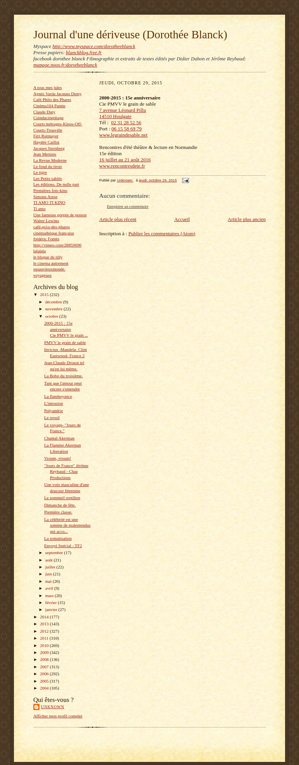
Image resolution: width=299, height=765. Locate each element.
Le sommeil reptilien (62, 497)
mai (49, 581)
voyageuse (42, 275)
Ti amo (39, 208)
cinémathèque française (53, 233)
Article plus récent (117, 219)
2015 (45, 294)
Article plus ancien (247, 219)
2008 (45, 659)
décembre (54, 301)
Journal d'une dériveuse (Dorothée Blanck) (130, 34)
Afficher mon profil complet (57, 716)
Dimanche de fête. (60, 505)
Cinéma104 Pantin (49, 105)
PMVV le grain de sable (65, 342)
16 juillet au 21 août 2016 (125, 160)
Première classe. (58, 512)
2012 (45, 631)
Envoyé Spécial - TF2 (63, 545)
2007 (45, 666)
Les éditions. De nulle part (56, 184)
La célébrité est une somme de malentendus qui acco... (67, 525)
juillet (51, 567)
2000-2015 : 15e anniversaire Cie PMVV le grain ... (66, 329)
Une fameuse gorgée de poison (60, 214)
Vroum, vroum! (57, 458)
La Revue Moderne (50, 160)
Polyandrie (53, 410)
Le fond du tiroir (47, 166)
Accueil (182, 219)
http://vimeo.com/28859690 (57, 245)
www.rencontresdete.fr (122, 166)
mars (50, 595)
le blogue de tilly (47, 257)
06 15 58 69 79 (127, 129)
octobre (52, 316)
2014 (45, 616)
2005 (45, 681)
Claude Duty (44, 112)
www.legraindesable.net (123, 135)
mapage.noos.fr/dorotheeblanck (65, 65)
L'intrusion (53, 403)
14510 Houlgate (115, 116)
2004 (45, 688)
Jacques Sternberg (49, 148)
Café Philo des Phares (52, 99)
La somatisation (58, 538)
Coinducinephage (48, 117)
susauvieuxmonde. (49, 269)
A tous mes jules (47, 87)
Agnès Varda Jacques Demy (57, 93)
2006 (45, 673)
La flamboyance (58, 396)
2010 (45, 645)
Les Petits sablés (47, 178)
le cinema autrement (51, 263)
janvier (51, 609)
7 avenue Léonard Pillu (122, 110)
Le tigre (40, 172)
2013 (45, 623)
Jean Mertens (44, 154)
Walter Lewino (46, 220)
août (49, 560)
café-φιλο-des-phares (51, 226)
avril (49, 588)
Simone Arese (45, 196)
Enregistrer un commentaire (127, 206)
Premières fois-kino (50, 190)
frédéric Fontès (46, 238)
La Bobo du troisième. (63, 375)
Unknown (52, 707)
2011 (45, 638)
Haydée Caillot (46, 142)
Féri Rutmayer (45, 135)
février (51, 602)
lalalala (39, 250)
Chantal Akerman (59, 438)
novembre (54, 308)
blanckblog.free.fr (84, 52)
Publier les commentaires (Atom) (161, 233)
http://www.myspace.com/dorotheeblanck (93, 46)
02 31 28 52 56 (126, 122)
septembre (54, 552)
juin (49, 574)
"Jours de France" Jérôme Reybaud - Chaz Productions (66, 471)
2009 (45, 652)
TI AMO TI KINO (49, 202)
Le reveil (52, 417)
